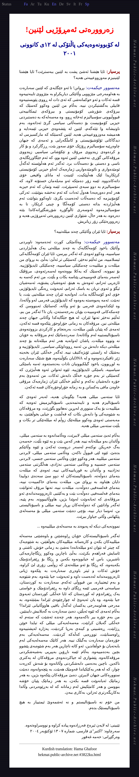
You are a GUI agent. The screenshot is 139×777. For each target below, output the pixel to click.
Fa (26, 4)
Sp (87, 4)
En (54, 4)
